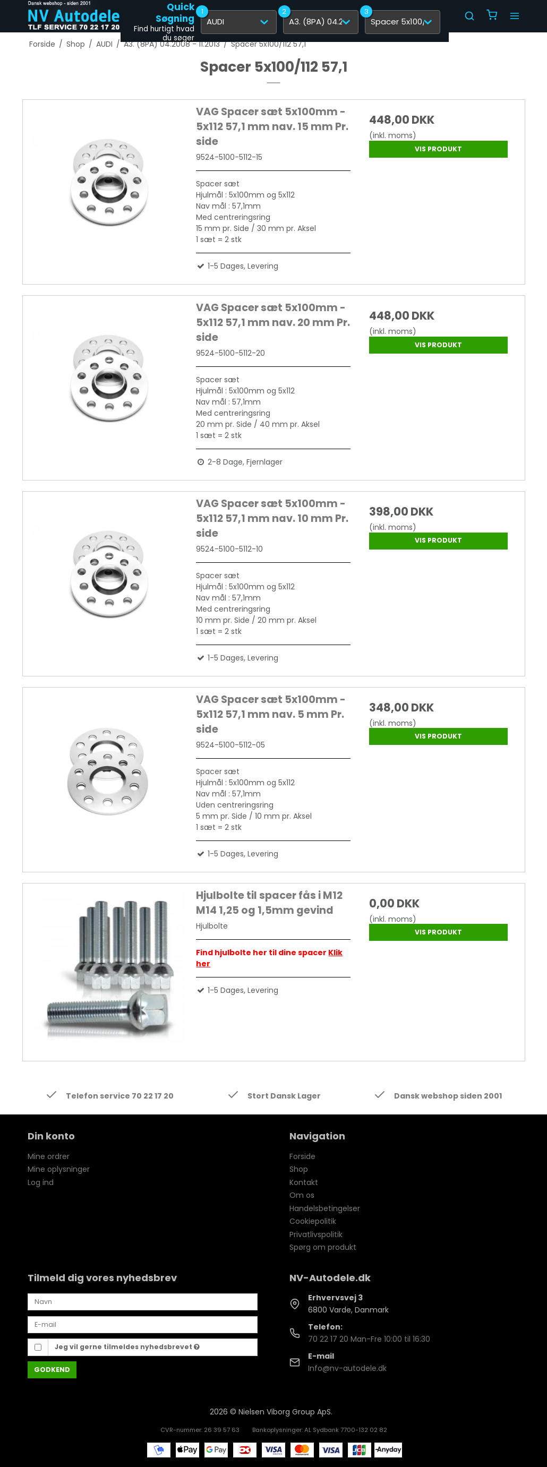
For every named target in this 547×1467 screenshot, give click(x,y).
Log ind (41, 1182)
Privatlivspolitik (316, 1234)
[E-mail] (143, 1324)
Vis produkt (438, 148)
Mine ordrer (49, 1156)
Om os (301, 1195)
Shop (298, 1169)
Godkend (52, 1369)
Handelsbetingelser (324, 1208)
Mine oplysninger (59, 1169)
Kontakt (303, 1182)
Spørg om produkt (322, 1247)
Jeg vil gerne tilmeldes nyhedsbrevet (127, 1346)
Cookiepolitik (312, 1221)
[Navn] (143, 1301)
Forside (302, 1156)
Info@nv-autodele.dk (347, 1368)
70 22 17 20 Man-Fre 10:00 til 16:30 (369, 1339)
